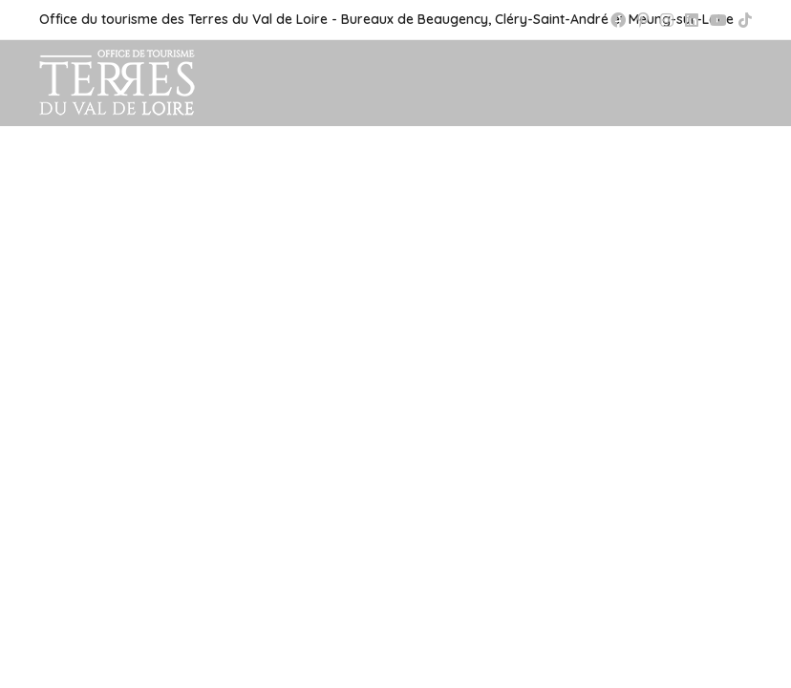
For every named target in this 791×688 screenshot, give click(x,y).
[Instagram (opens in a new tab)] (666, 20)
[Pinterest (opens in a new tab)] (642, 20)
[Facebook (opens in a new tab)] (618, 20)
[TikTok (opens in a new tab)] (742, 20)
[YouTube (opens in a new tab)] (718, 20)
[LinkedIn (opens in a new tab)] (691, 20)
